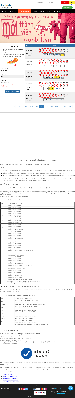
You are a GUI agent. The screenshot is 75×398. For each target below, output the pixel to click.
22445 (51, 106)
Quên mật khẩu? (71, 4)
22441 (31, 106)
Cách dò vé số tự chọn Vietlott (10, 380)
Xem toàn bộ (15, 91)
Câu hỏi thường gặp (5, 390)
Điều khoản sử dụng (5, 388)
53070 (69, 106)
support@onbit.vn (61, 393)
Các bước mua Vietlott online (10, 378)
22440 (26, 106)
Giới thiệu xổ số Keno (8, 374)
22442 (36, 106)
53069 (64, 106)
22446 (56, 106)
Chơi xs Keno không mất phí (10, 376)
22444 (46, 106)
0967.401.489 (57, 388)
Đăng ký (72, 2)
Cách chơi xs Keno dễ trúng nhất (11, 381)
